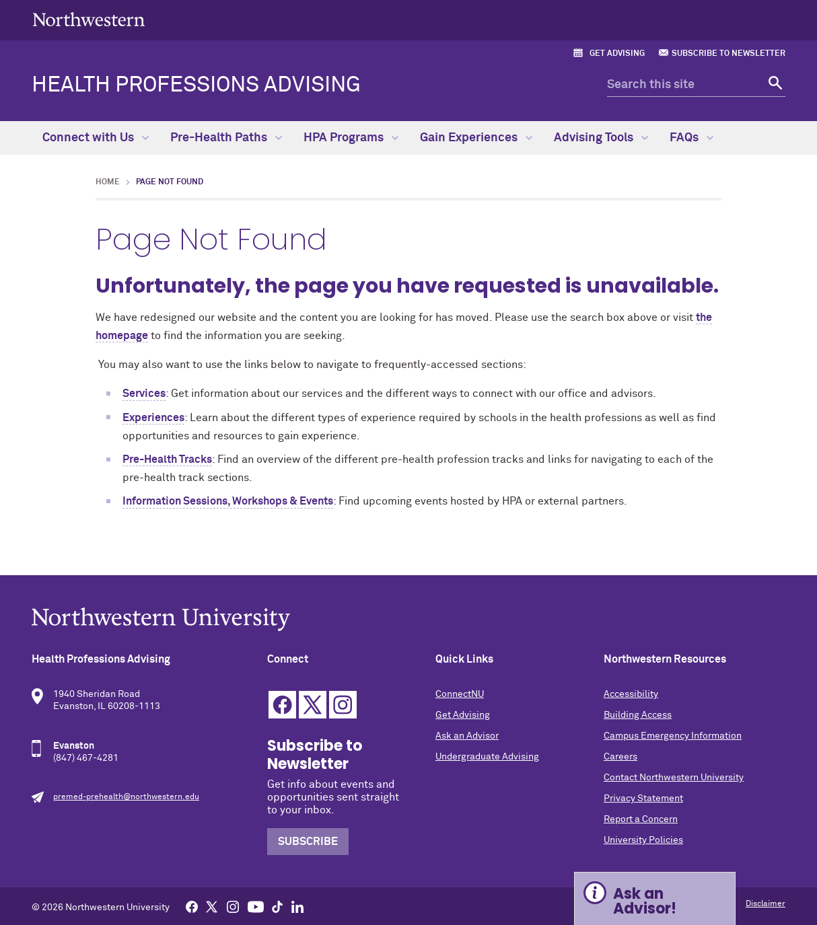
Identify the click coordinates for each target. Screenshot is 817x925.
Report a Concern (641, 819)
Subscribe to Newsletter (728, 54)
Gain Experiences (476, 138)
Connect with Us (95, 138)
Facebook (282, 704)
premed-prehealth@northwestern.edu (126, 797)
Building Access (638, 715)
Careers (620, 757)
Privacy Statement (643, 798)
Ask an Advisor (467, 736)
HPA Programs (351, 138)
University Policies (643, 840)
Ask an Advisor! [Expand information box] (644, 901)
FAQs (691, 138)
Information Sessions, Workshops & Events (227, 501)
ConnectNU (459, 694)
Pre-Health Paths (226, 138)
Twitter (312, 704)
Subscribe (308, 841)
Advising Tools (601, 138)
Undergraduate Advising (487, 757)
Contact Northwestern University (674, 777)
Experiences (153, 417)
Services (144, 393)
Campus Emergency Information (673, 736)
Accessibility (631, 694)
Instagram (343, 704)
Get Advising (617, 54)
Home (108, 182)
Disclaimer (765, 904)
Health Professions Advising (196, 85)
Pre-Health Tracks (167, 459)
